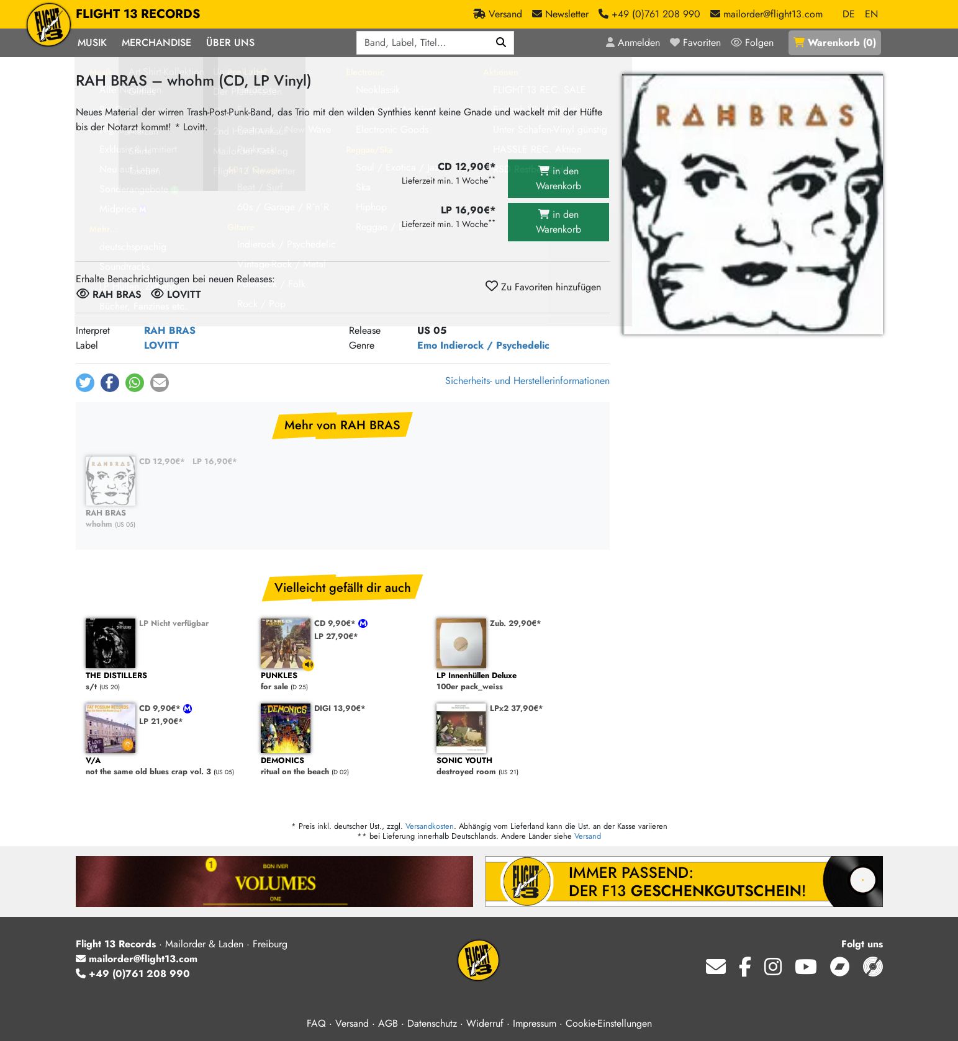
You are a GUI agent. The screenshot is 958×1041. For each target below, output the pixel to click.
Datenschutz (432, 1023)
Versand (587, 836)
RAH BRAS (170, 330)
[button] (85, 382)
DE (849, 14)
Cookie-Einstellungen (609, 1023)
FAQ (316, 1023)
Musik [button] (92, 42)
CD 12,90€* (162, 461)
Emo (427, 345)
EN (871, 14)
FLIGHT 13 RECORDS (138, 14)
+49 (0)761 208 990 (133, 974)
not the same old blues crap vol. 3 (167, 766)
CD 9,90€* (336, 623)
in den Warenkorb (558, 178)
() (834, 42)
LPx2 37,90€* (516, 708)
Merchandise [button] (156, 42)
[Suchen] (501, 43)
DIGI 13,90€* (340, 708)
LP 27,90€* (336, 636)
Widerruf (485, 1023)
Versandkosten (429, 826)
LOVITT (161, 345)
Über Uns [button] (230, 42)
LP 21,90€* (161, 721)
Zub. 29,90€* (515, 623)
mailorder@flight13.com (136, 959)
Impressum (534, 1023)
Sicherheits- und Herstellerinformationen (527, 380)
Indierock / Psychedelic (494, 345)
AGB (388, 1023)
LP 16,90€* (214, 461)
